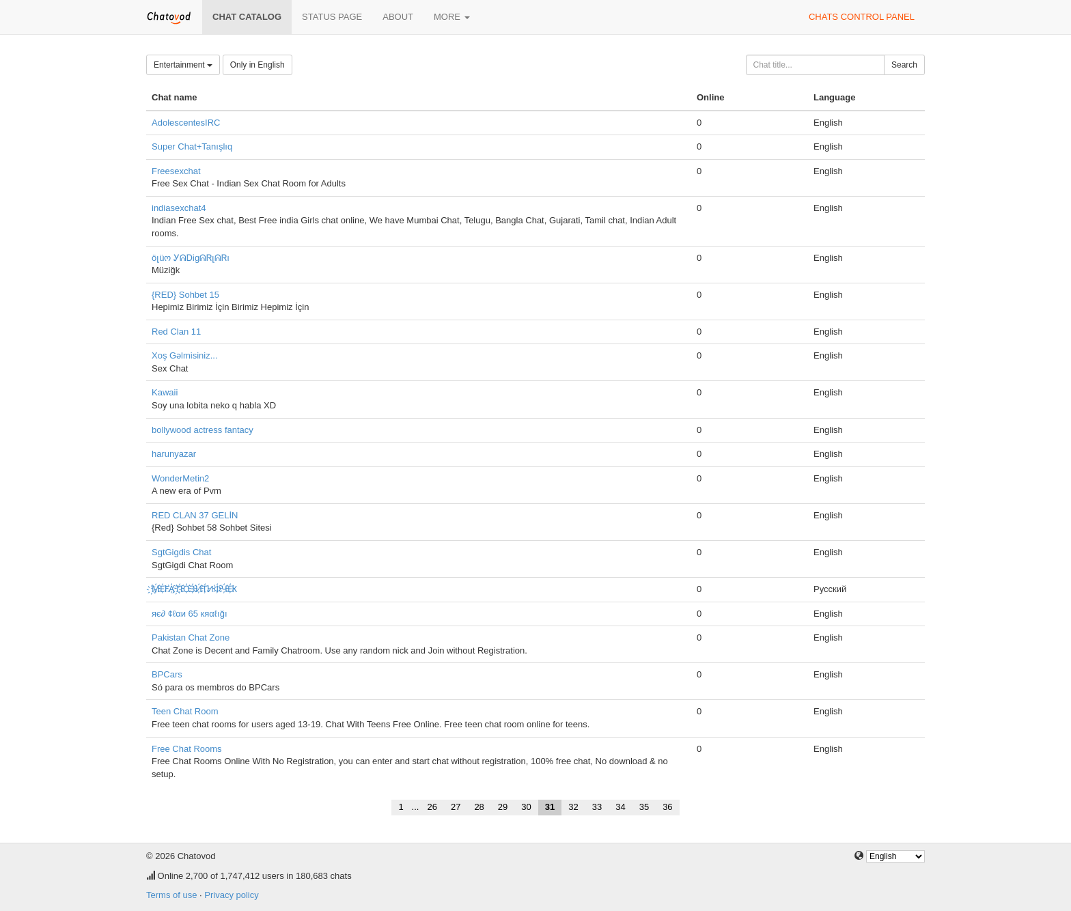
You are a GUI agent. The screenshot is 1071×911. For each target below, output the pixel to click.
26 (431, 807)
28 (479, 807)
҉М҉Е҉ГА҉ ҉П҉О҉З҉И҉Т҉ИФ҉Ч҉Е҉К (194, 589)
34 (620, 807)
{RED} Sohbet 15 (185, 295)
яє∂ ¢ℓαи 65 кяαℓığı (189, 613)
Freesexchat (176, 171)
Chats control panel (862, 17)
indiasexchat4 (179, 208)
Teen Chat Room (185, 711)
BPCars (167, 674)
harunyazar (174, 454)
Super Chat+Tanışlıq (192, 146)
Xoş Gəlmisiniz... (185, 355)
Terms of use (171, 895)
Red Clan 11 (176, 331)
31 (550, 807)
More (452, 17)
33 (597, 807)
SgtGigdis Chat (181, 552)
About (397, 17)
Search (904, 65)
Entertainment (183, 65)
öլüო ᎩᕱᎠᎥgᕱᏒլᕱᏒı (191, 258)
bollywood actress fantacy (202, 430)
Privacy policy (231, 895)
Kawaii (165, 392)
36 (667, 807)
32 (573, 807)
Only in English (257, 65)
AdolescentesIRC (186, 122)
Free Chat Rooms (187, 749)
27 (455, 807)
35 (644, 807)
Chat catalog (246, 17)
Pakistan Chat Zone (191, 637)
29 (502, 807)
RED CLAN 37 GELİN (195, 515)
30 (526, 807)
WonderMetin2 (180, 478)
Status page (332, 17)
